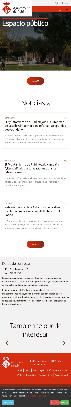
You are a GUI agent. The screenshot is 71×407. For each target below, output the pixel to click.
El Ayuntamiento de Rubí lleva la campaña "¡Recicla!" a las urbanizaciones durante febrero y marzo (32, 168)
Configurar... (8, 402)
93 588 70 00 (40, 364)
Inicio (27, 370)
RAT (20, 370)
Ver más (35, 244)
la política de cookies (37, 395)
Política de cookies (26, 374)
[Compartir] (65, 118)
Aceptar (64, 402)
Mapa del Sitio (45, 374)
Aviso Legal (38, 370)
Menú (35, 81)
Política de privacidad (57, 370)
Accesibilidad (61, 374)
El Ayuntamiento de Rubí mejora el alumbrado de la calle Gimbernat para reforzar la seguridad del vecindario (35, 126)
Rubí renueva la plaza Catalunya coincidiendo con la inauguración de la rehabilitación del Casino (34, 211)
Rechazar (55, 402)
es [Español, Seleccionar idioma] (66, 3)
